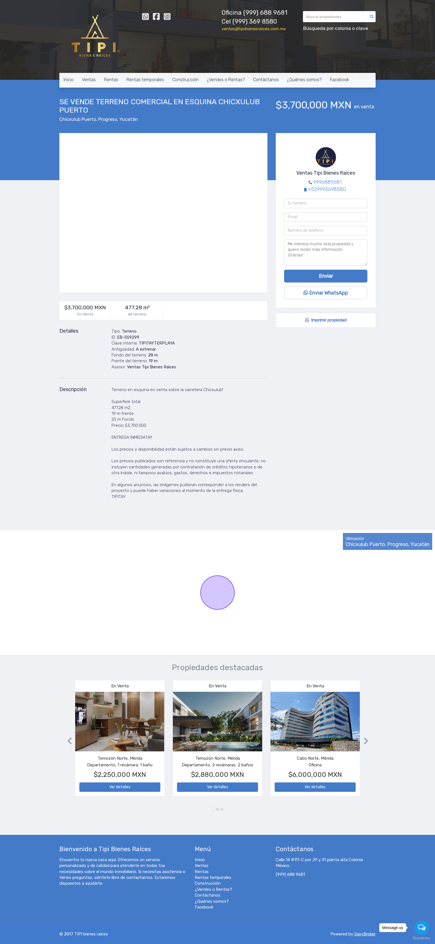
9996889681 (327, 182)
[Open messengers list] (422, 928)
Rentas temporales (145, 79)
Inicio (69, 79)
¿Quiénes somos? (304, 79)
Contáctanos (266, 79)
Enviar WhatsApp (326, 293)
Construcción (185, 79)
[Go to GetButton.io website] (422, 938)
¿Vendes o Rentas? (226, 79)
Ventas (89, 79)
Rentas (111, 79)
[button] (67, 741)
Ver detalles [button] (119, 787)
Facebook (339, 79)
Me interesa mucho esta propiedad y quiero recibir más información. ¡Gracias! (325, 252)
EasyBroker (365, 934)
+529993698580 (327, 189)
